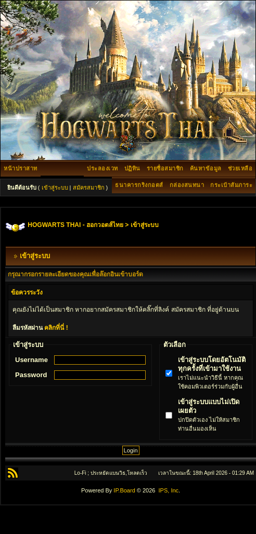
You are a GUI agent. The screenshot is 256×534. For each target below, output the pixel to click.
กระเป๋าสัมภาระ (231, 185)
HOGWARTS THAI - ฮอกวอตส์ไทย (75, 225)
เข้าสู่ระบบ (55, 187)
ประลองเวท (102, 168)
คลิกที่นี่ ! (56, 327)
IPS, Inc (169, 490)
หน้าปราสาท (20, 168)
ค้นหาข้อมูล (206, 168)
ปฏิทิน (132, 168)
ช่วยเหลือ (240, 168)
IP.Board (124, 490)
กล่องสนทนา (187, 185)
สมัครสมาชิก (89, 187)
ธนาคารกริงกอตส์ (139, 185)
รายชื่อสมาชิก (165, 168)
